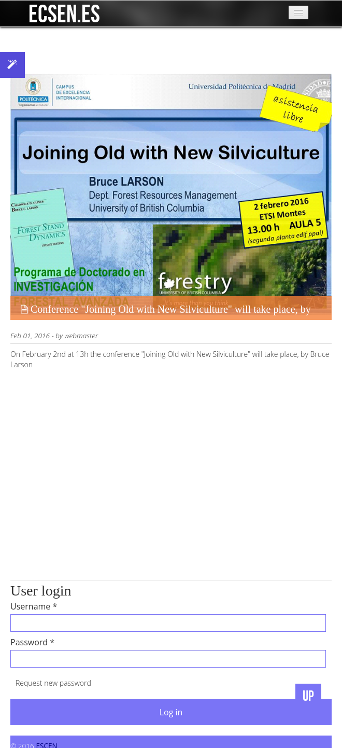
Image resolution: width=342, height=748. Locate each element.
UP (308, 696)
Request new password (53, 683)
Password (32, 642)
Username (33, 606)
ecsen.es (64, 10)
